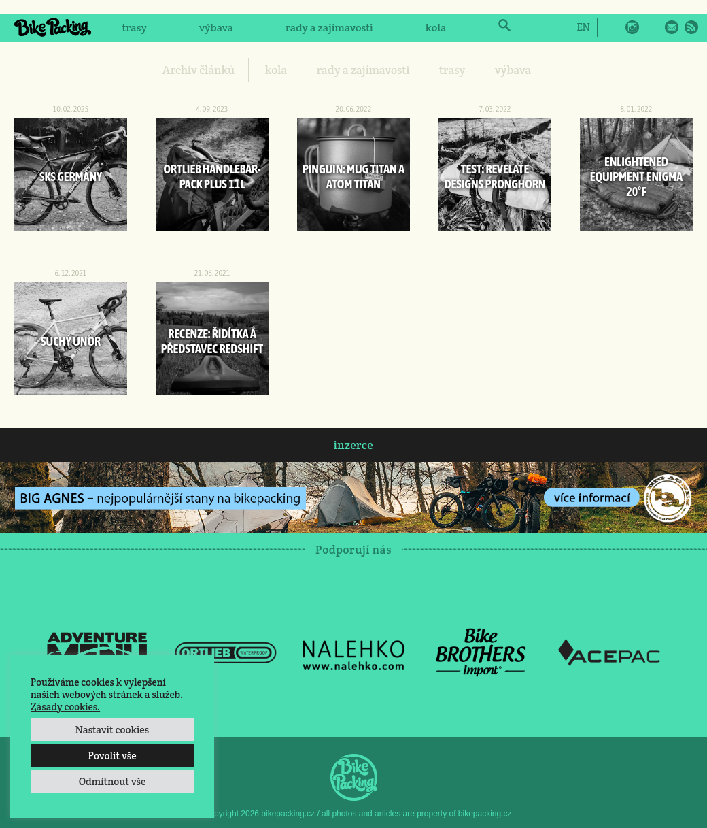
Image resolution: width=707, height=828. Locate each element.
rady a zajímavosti (329, 27)
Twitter (652, 27)
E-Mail (671, 27)
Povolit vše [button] (112, 755)
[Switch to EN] (583, 26)
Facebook (612, 27)
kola (436, 27)
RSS (691, 27)
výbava (216, 27)
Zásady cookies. (65, 706)
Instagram (632, 27)
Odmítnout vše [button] (112, 781)
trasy (134, 27)
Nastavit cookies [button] (112, 729)
